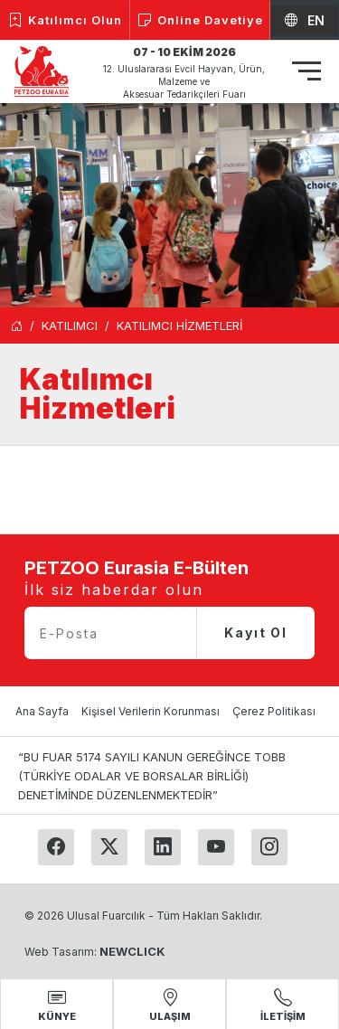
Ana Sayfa (42, 711)
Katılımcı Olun (65, 20)
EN (305, 20)
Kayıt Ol (255, 632)
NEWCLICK (132, 951)
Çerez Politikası (273, 711)
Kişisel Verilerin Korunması (150, 711)
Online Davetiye (200, 20)
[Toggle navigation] (306, 73)
